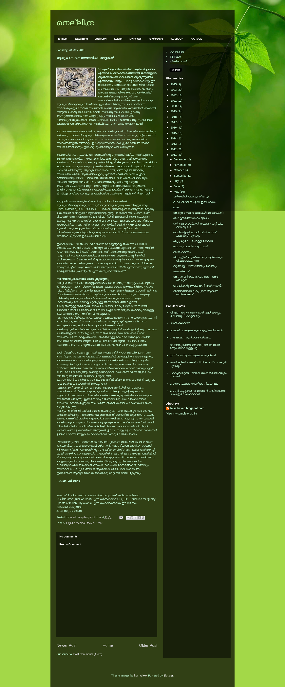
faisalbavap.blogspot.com (187, 408)
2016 (174, 127)
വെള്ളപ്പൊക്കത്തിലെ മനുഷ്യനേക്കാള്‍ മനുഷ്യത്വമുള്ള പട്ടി (195, 346)
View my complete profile (181, 413)
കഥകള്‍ (118, 38)
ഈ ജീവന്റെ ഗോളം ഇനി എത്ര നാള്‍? (198, 285)
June (177, 186)
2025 (174, 84)
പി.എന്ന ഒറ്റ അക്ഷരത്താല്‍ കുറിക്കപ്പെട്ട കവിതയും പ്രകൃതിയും (195, 314)
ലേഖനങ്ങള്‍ (81, 38)
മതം (176, 207)
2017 (174, 122)
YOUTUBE (196, 38)
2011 (174, 154)
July (177, 181)
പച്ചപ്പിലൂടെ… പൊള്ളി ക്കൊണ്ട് (193, 241)
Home (108, 645)
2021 (174, 100)
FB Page (175, 56)
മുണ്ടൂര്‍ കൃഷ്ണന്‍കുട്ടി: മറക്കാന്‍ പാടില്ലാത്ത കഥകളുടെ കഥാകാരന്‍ (198, 392)
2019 (174, 111)
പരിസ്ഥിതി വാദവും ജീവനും (191, 196)
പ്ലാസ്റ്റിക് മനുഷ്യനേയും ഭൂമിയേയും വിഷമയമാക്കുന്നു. (197, 259)
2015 (174, 133)
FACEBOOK (176, 38)
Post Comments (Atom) (87, 654)
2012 (174, 149)
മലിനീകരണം (182, 251)
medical (81, 523)
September (181, 175)
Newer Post (66, 645)
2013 (174, 143)
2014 (174, 138)
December (180, 159)
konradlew (140, 675)
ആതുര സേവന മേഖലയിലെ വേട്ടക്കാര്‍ (198, 212)
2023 (174, 89)
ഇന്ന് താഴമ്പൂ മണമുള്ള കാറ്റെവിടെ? (193, 355)
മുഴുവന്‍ (62, 38)
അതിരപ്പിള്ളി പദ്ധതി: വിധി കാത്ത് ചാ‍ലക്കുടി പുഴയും (194, 234)
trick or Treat (95, 523)
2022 (174, 95)
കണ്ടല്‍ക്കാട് (181, 271)
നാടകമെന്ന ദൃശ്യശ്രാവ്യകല (190, 337)
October (179, 170)
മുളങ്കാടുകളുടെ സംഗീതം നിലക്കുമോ (194, 383)
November (180, 164)
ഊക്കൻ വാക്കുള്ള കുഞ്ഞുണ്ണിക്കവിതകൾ (196, 330)
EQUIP (70, 523)
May (177, 191)
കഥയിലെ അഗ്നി (180, 323)
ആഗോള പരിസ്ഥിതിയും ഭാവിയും (195, 266)
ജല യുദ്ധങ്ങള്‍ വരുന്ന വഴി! (191, 246)
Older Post (148, 645)
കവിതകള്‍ (100, 38)
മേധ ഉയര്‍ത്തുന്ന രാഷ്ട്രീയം (191, 218)
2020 (174, 106)
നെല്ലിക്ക (75, 22)
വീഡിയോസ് (156, 38)
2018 (174, 116)
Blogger (168, 675)
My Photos (135, 38)
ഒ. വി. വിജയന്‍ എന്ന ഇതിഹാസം (194, 202)
